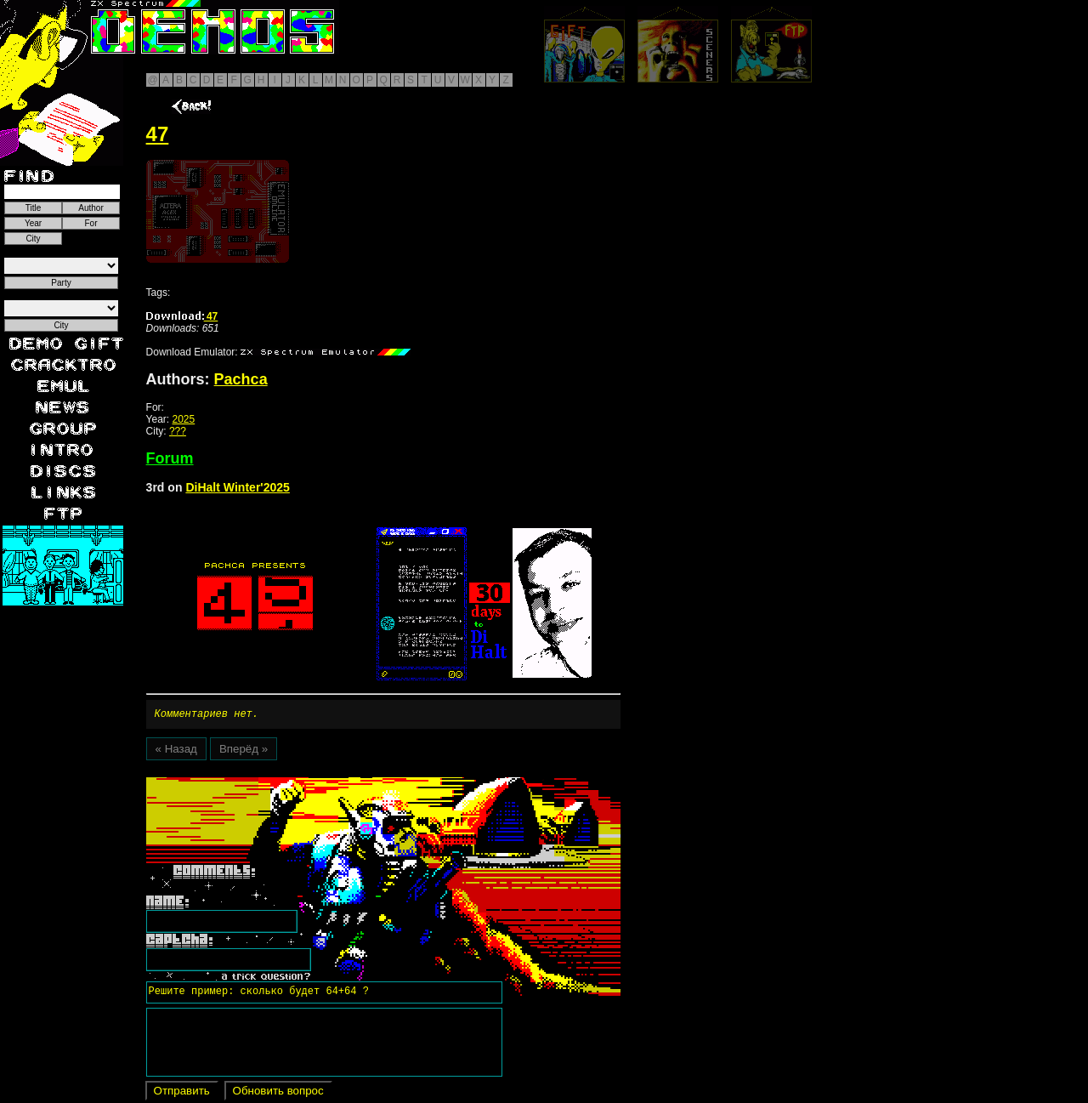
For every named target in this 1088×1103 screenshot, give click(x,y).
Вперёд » (243, 751)
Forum (170, 458)
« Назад (176, 751)
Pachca (241, 379)
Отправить (182, 1093)
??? (177, 431)
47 (182, 316)
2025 (184, 419)
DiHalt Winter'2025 (237, 487)
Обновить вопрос (278, 1093)
